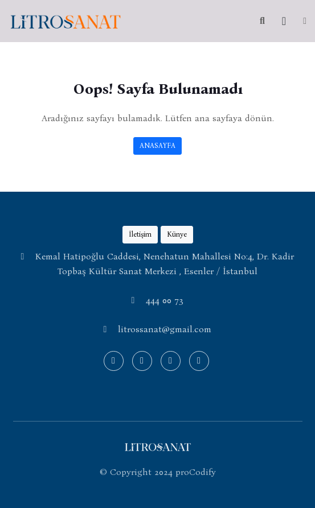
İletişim (140, 234)
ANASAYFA (157, 145)
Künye (177, 234)
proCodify (195, 471)
